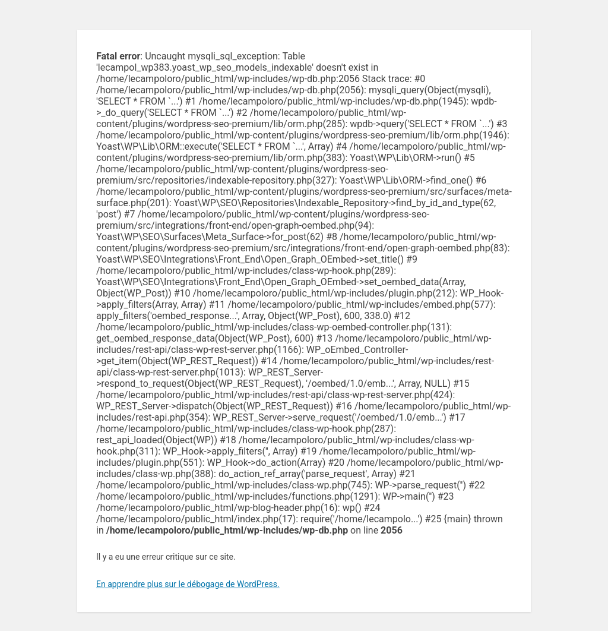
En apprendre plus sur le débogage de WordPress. (188, 584)
